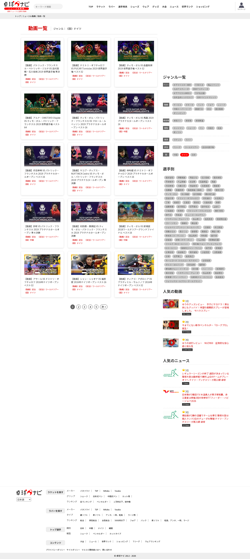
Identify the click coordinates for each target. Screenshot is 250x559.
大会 (164, 6)
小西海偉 (217, 252)
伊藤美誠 (181, 177)
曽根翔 (194, 231)
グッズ (155, 6)
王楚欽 (207, 227)
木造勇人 (219, 198)
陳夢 (218, 202)
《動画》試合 (30, 79)
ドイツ (185, 154)
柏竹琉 (208, 248)
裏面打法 (199, 109)
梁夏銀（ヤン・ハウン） (176, 277)
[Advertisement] (196, 46)
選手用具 (122, 6)
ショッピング (203, 6)
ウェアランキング (152, 541)
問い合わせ (107, 549)
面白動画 (219, 109)
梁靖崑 (218, 248)
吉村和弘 (181, 206)
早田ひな (193, 177)
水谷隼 (192, 181)
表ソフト (177, 132)
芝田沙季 (169, 198)
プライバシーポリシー (55, 549)
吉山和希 (193, 235)
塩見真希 (208, 219)
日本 (194, 154)
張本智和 (169, 177)
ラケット (100, 6)
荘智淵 (168, 239)
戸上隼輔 (181, 181)
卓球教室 (199, 120)
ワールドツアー (191, 147)
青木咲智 (169, 273)
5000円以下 (120, 520)
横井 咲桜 (219, 210)
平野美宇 (169, 181)
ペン (201, 128)
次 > (103, 307)
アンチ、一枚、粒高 (114, 515)
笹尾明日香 (221, 219)
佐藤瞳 (168, 190)
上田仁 (216, 206)
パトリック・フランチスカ (199, 210)
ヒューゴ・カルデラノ (195, 214)
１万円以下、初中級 (122, 501)
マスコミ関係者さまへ (91, 549)
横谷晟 (194, 223)
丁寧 (167, 202)
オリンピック (179, 113)
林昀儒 (204, 235)
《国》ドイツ (30, 82)
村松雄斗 (207, 198)
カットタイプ (115, 533)
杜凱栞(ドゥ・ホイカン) (201, 277)
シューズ (134, 6)
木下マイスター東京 (182, 84)
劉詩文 (197, 202)
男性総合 (93, 520)
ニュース (174, 6)
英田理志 (218, 273)
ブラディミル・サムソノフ (177, 219)
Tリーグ (177, 147)
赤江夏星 (218, 227)
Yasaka (118, 490)
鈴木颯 (195, 268)
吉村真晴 (197, 194)
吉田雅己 (181, 252)
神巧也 (168, 214)
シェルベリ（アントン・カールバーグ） (183, 227)
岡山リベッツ (213, 84)
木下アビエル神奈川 (182, 93)
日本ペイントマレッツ (206, 97)
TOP (90, 6)
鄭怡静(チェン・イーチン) (177, 268)
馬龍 (213, 181)
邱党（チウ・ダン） (184, 239)
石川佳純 (205, 177)
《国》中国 (122, 131)
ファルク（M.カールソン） (177, 243)
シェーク (191, 128)
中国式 (210, 128)
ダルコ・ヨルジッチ (174, 264)
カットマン (178, 128)
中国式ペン (112, 496)
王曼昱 (187, 202)
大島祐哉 (208, 202)
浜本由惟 (191, 264)
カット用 (126, 496)
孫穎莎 (177, 202)
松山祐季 (206, 273)
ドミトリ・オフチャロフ (188, 198)
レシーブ (221, 104)
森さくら (183, 231)
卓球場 (188, 120)
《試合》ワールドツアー (48, 79)
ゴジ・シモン (171, 223)
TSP (96, 490)
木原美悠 (205, 185)
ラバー (111, 6)
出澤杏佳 (169, 252)
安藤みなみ (170, 231)
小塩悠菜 (205, 252)
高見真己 (189, 256)
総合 (82, 520)
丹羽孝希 (169, 185)
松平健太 (193, 206)
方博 (167, 256)
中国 (175, 154)
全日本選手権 (208, 147)
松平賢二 (177, 256)
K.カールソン (171, 248)
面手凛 (214, 235)
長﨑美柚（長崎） (195, 190)
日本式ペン (98, 496)
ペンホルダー (102, 501)
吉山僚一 (196, 219)
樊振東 (216, 185)
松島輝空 (203, 181)
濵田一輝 (215, 231)
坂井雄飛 (193, 252)
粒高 (219, 128)
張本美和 (217, 177)
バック (200, 104)
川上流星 (201, 239)
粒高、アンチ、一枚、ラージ (176, 520)
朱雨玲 (180, 210)
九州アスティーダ (181, 89)
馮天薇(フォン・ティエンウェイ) (207, 243)
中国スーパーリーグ (182, 109)
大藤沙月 (181, 185)
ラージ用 (132, 515)
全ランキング (86, 501)
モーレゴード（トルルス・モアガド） (182, 260)
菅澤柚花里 (214, 239)
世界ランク (187, 6)
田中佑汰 (205, 206)
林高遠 (178, 214)
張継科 (184, 223)
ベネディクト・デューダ (188, 273)
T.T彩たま (199, 84)
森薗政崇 (179, 190)
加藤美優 (169, 206)
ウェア (145, 6)
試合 (209, 109)
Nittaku (106, 490)
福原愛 (202, 264)
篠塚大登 (219, 190)
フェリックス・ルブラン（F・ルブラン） (183, 281)
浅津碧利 (220, 268)
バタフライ (85, 490)
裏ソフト (84, 515)
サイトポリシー (73, 549)
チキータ (189, 104)
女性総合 (106, 520)
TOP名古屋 (200, 93)
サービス (177, 104)
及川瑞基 (185, 194)
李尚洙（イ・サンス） (175, 235)
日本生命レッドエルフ (183, 97)
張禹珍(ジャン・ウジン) (191, 248)
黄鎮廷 (204, 231)
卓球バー (177, 120)
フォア (210, 104)
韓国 (111, 528)
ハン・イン (207, 268)
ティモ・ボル (171, 194)
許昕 (209, 190)
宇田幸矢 (193, 185)
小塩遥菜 (169, 210)
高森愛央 (219, 277)
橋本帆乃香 (210, 194)
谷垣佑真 (206, 260)
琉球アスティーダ (200, 89)
